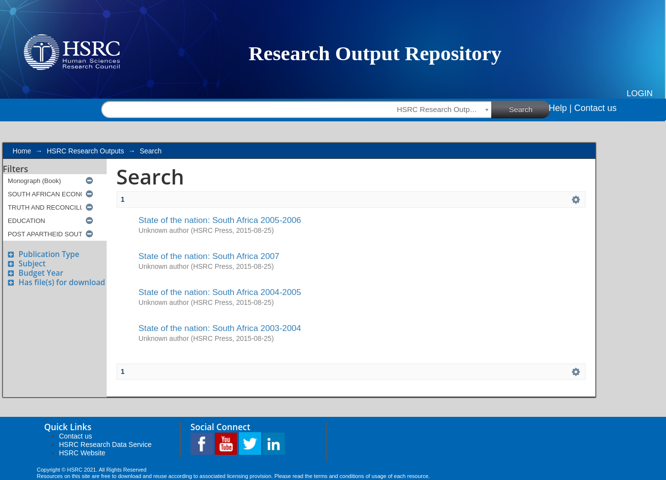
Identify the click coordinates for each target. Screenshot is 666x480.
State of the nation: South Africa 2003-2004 (220, 328)
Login (640, 93)
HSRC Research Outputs (85, 151)
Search (529, 109)
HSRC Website (82, 453)
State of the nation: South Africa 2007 (209, 256)
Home (22, 151)
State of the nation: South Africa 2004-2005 (220, 292)
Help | (560, 108)
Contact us (595, 108)
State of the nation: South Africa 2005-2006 (220, 220)
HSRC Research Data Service (105, 444)
